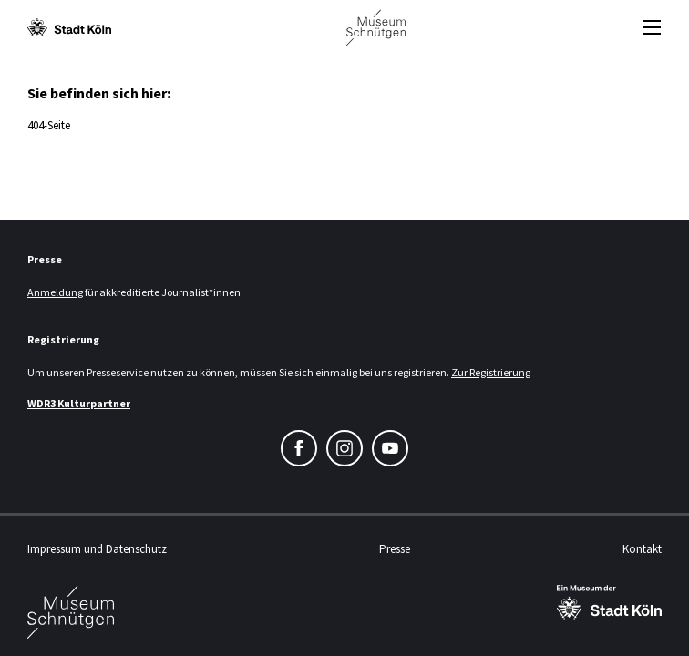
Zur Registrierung (490, 372)
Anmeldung (55, 292)
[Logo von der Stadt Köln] (69, 27)
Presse (394, 549)
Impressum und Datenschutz (97, 549)
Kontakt (642, 549)
